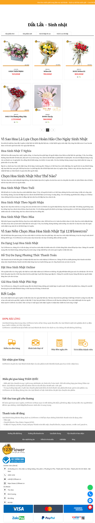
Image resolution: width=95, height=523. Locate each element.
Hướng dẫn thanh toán (36, 433)
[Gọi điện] (90, 494)
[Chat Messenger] (90, 507)
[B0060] (48, 114)
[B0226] (48, 69)
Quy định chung (55, 433)
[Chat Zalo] (90, 500)
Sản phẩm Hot (9, 34)
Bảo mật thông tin (28, 439)
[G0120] (16, 69)
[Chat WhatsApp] (90, 487)
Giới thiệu (63, 439)
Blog (73, 439)
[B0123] (16, 114)
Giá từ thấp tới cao (45, 34)
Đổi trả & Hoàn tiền (47, 439)
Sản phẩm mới (27, 34)
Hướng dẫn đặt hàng (15, 433)
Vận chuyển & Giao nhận (75, 433)
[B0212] (79, 69)
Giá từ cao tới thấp (62, 34)
